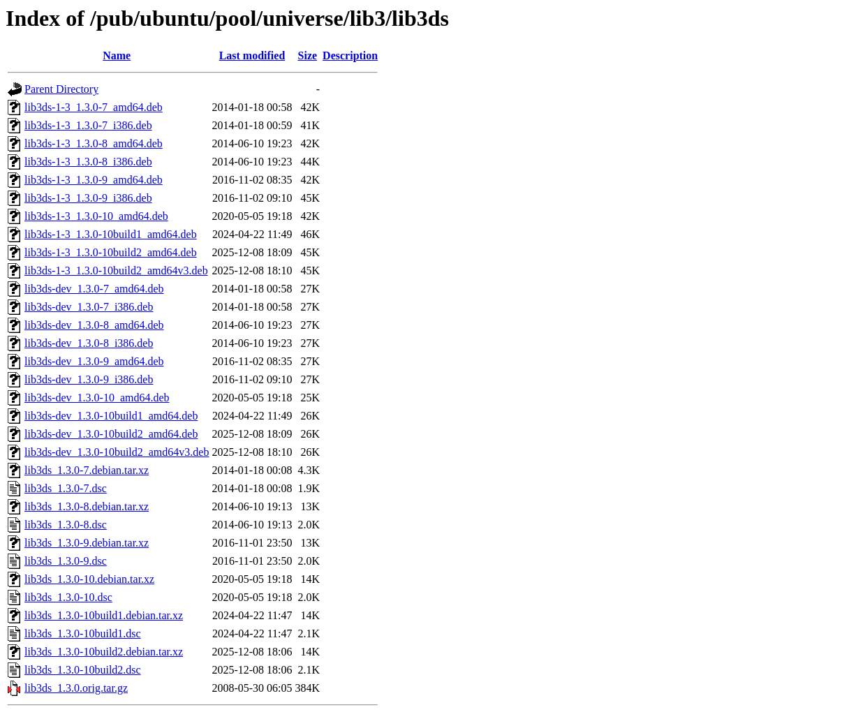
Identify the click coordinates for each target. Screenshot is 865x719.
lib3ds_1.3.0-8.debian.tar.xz (86, 506)
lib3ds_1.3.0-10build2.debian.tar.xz (103, 652)
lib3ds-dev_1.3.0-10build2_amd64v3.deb (116, 452)
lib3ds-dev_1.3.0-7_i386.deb (88, 307)
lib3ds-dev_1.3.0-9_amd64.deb (94, 361)
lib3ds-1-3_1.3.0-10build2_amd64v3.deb (116, 270)
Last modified (252, 55)
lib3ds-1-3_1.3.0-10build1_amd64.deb (110, 234)
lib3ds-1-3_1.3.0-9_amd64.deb (93, 180)
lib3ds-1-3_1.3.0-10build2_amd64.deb (110, 252)
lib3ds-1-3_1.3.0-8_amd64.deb (93, 143)
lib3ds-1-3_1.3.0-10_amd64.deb (96, 216)
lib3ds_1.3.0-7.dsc (65, 488)
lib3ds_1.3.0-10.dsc (68, 597)
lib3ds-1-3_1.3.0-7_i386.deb (88, 125)
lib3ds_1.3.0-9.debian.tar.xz (86, 543)
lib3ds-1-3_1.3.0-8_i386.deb (88, 162)
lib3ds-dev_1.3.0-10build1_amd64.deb (111, 416)
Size (308, 55)
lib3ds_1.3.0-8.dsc (65, 525)
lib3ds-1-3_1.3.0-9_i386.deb (88, 198)
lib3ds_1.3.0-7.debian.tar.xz (86, 470)
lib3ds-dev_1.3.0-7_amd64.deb (94, 289)
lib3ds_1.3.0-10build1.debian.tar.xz (103, 615)
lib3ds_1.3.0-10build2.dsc (82, 670)
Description (350, 55)
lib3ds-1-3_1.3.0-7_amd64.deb (93, 107)
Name (117, 55)
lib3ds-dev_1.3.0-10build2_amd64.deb (111, 434)
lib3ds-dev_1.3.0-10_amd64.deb (97, 397)
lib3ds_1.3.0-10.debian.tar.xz (89, 579)
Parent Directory (61, 89)
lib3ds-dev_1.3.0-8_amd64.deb (94, 325)
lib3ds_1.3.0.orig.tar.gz (76, 688)
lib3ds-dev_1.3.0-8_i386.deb (88, 343)
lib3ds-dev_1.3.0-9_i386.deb (88, 379)
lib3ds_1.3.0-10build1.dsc (82, 633)
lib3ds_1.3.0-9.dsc (65, 561)
